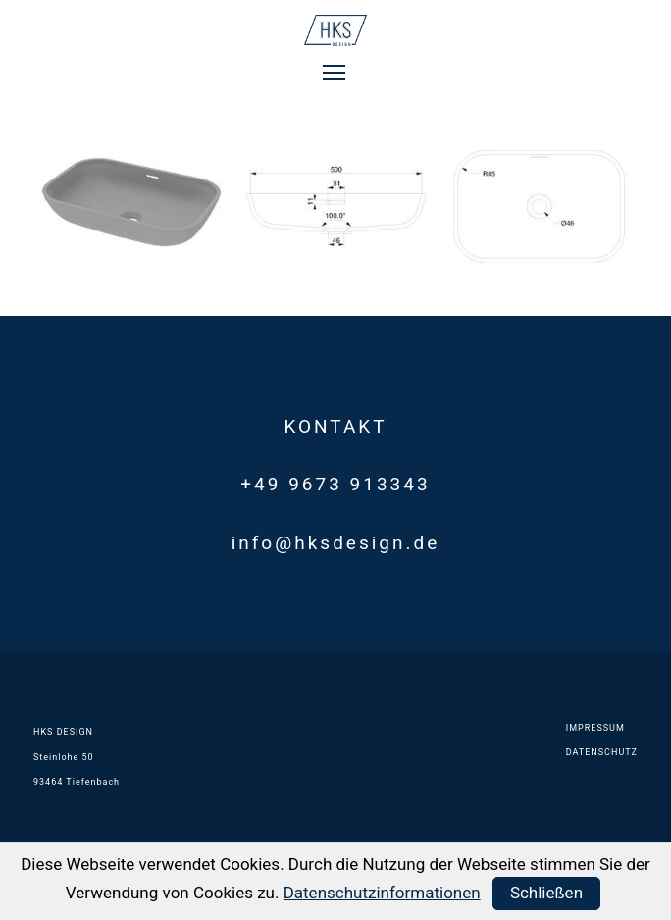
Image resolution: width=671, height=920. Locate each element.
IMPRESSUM (595, 728)
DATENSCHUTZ (602, 752)
